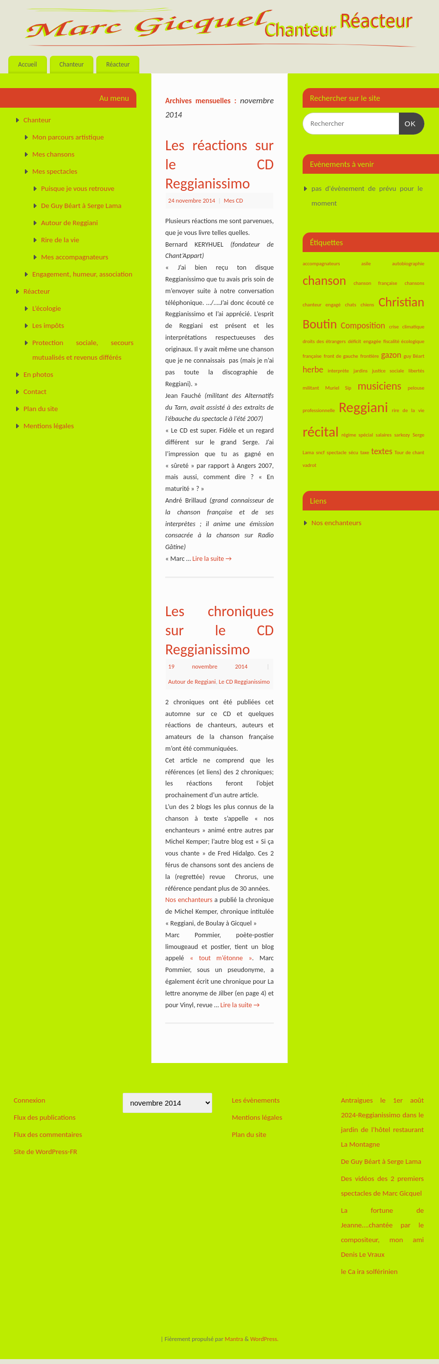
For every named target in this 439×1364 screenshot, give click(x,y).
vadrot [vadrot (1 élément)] (309, 465)
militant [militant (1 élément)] (311, 388)
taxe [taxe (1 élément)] (364, 452)
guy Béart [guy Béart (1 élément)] (414, 356)
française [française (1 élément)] (312, 356)
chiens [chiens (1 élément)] (367, 304)
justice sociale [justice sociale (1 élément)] (388, 371)
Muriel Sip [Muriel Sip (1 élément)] (338, 388)
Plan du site (40, 408)
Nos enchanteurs (188, 900)
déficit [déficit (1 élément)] (354, 341)
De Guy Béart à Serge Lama (81, 205)
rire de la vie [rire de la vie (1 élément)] (408, 410)
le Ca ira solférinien (369, 1271)
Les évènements (256, 1100)
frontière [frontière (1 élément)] (369, 356)
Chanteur (71, 64)
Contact (34, 391)
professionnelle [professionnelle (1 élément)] (319, 410)
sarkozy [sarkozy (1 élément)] (402, 435)
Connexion (29, 1100)
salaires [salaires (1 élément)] (383, 435)
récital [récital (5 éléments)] (321, 431)
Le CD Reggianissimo (244, 681)
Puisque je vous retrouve (77, 188)
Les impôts (48, 325)
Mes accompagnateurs (74, 257)
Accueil (27, 64)
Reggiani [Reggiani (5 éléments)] (363, 407)
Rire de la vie (60, 239)
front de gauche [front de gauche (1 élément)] (341, 356)
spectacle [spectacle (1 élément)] (336, 452)
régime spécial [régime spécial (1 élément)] (357, 435)
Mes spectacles (54, 171)
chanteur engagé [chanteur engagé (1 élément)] (322, 304)
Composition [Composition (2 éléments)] (363, 325)
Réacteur (118, 64)
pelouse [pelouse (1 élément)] (416, 388)
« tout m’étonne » (221, 958)
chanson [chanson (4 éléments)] (324, 280)
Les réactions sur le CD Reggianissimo (219, 164)
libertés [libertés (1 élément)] (416, 371)
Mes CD (233, 200)
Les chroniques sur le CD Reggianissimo (219, 630)
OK (408, 122)
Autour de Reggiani (192, 681)
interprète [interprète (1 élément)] (338, 371)
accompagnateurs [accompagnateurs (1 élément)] (321, 263)
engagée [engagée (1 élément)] (372, 341)
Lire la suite (212, 559)
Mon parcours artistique (68, 137)
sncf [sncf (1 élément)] (320, 452)
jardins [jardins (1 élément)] (360, 371)
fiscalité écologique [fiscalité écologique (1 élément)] (403, 341)
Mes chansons (53, 154)
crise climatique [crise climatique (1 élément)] (406, 327)
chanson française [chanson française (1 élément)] (375, 283)
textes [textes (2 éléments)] (381, 451)
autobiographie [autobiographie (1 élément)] (408, 263)
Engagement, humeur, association (82, 274)
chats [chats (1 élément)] (350, 304)
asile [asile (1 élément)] (366, 263)
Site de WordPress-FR (45, 1151)
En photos (38, 374)
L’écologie (46, 308)
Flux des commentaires (48, 1134)
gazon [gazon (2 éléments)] (391, 354)
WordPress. (264, 1338)
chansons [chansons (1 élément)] (414, 283)
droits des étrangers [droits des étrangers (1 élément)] (324, 341)
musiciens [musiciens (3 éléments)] (380, 386)
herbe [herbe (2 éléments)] (313, 369)
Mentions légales (48, 425)
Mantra (234, 1338)
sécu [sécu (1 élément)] (353, 452)
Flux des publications (45, 1117)
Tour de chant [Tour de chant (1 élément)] (409, 452)
